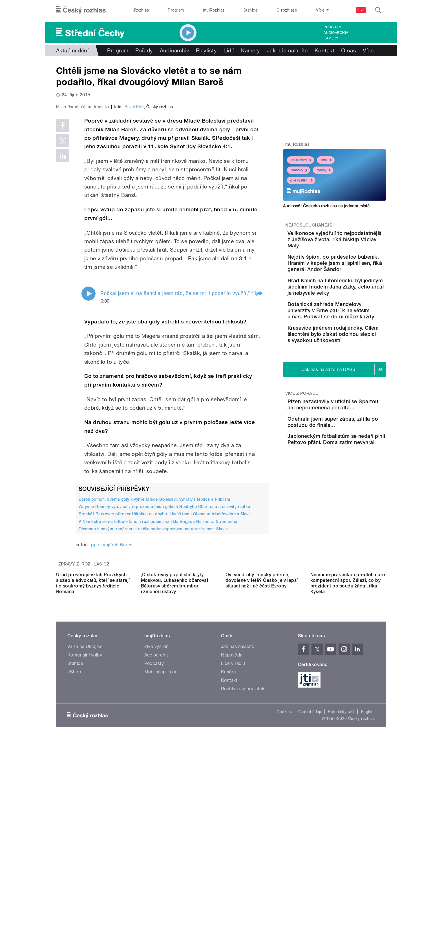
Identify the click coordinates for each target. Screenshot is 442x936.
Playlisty (206, 50)
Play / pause (88, 413)
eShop (74, 842)
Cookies (284, 882)
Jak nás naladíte (287, 50)
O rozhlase (287, 10)
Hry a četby (300, 160)
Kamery (331, 38)
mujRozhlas (214, 10)
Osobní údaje (309, 882)
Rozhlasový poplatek (242, 859)
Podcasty (154, 833)
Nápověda (231, 825)
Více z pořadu (302, 442)
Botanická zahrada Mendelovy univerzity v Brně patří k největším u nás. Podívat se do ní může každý (348, 341)
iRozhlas (141, 10)
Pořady (144, 50)
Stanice (251, 10)
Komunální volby (84, 825)
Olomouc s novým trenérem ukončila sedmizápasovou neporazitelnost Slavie (153, 648)
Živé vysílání (301, 180)
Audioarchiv (336, 33)
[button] (259, 413)
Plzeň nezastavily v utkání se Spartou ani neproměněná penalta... (350, 457)
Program (176, 10)
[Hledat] (378, 10)
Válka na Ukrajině (85, 816)
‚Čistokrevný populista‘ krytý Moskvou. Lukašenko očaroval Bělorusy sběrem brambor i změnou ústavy (174, 753)
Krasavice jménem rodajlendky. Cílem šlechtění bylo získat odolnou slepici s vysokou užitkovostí (351, 377)
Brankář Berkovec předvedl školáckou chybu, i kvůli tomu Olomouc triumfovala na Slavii (165, 633)
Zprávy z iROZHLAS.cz (84, 683)
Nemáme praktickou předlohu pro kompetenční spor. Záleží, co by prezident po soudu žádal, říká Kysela (347, 753)
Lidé (229, 50)
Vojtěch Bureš (117, 664)
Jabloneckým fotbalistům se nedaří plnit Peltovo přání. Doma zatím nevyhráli (350, 511)
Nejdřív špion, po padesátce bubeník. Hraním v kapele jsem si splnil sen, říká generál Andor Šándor (348, 275)
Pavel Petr (134, 226)
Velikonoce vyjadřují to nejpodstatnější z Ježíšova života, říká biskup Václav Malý (351, 242)
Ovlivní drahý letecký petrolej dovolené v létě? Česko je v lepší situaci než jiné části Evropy (262, 750)
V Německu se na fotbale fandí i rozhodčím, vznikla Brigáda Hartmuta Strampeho (158, 641)
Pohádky (298, 170)
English (368, 882)
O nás (348, 50)
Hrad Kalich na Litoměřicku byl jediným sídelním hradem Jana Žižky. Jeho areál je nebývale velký (352, 308)
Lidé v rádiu (233, 833)
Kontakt (324, 50)
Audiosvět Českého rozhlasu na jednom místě (326, 206)
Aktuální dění (72, 50)
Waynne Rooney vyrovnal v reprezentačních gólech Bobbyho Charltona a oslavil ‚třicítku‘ (165, 626)
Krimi (326, 160)
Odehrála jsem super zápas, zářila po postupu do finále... (349, 482)
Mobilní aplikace (161, 842)
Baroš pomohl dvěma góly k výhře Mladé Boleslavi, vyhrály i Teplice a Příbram (154, 619)
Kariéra (228, 842)
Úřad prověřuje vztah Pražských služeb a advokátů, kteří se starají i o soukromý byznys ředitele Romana (93, 753)
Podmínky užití (341, 882)
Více (371, 50)
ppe (95, 664)
